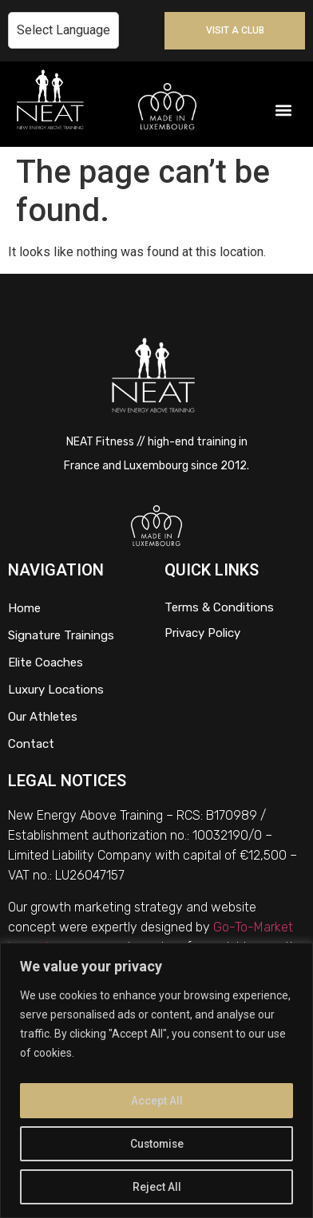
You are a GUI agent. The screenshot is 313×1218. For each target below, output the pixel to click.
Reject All (157, 1186)
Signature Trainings (61, 635)
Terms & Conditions (219, 607)
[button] (284, 110)
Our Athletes (42, 717)
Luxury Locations (56, 689)
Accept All (157, 1100)
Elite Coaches (45, 662)
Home (24, 608)
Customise (157, 1143)
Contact (31, 744)
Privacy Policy (202, 633)
